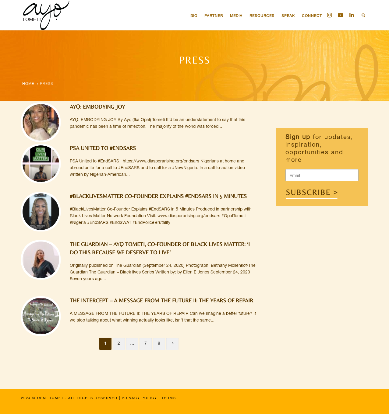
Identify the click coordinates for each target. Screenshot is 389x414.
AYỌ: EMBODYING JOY (97, 106)
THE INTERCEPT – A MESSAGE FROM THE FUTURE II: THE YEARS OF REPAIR (161, 300)
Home (28, 84)
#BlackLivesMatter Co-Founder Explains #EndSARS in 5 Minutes (158, 196)
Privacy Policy (139, 398)
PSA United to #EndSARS (103, 148)
